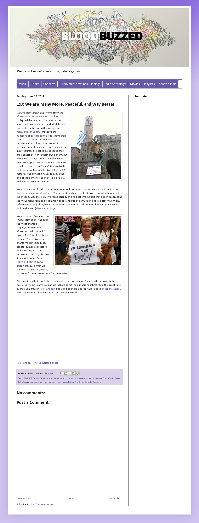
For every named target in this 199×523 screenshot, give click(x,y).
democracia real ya (68, 378)
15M (26, 378)
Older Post (115, 498)
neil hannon (50, 382)
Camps (36, 378)
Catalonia (44, 378)
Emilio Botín (108, 378)
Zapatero (97, 382)
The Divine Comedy (83, 382)
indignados (33, 382)
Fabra (117, 378)
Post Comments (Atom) (42, 504)
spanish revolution (65, 382)
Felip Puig (22, 382)
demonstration (95, 378)
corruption (54, 378)
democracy (82, 378)
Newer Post (24, 498)
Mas (41, 382)
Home (70, 498)
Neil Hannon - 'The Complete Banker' (38, 363)
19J (30, 378)
